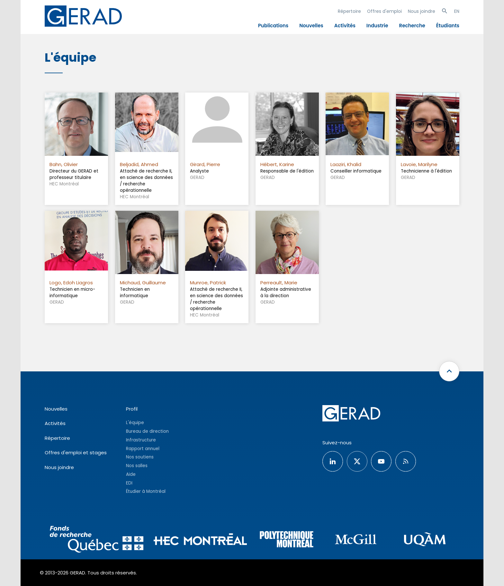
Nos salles (137, 466)
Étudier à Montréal (146, 491)
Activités (345, 25)
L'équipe (135, 423)
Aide (131, 474)
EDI (129, 483)
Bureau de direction (147, 431)
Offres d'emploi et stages (76, 452)
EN (456, 11)
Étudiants (447, 25)
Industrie (377, 25)
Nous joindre (421, 11)
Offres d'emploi (384, 11)
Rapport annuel (142, 449)
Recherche (412, 25)
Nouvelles (311, 25)
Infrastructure (141, 440)
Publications (273, 25)
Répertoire (349, 11)
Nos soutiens (140, 457)
